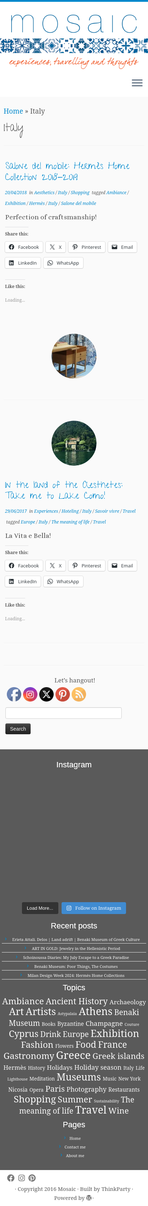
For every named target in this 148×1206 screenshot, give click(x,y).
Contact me (75, 1147)
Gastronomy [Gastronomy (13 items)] (29, 1055)
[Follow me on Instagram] (23, 1178)
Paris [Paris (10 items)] (55, 1088)
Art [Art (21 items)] (16, 1011)
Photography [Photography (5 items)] (87, 1088)
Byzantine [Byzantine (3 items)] (70, 1024)
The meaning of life (71, 522)
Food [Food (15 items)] (86, 1044)
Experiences (46, 511)
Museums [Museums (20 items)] (79, 1076)
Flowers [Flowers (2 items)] (64, 1046)
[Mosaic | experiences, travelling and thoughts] (74, 37)
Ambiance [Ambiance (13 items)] (23, 1001)
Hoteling (71, 511)
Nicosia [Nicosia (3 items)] (18, 1089)
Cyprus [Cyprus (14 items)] (23, 1034)
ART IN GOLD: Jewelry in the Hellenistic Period (76, 948)
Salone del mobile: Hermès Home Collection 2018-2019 (67, 173)
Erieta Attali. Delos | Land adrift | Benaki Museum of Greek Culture (76, 939)
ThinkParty (116, 1188)
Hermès (37, 203)
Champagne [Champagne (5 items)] (104, 1023)
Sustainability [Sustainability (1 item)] (106, 1101)
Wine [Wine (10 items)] (118, 1110)
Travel (129, 511)
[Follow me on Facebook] (12, 1178)
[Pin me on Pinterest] (33, 1178)
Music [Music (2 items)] (109, 1078)
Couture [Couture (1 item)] (132, 1024)
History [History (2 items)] (36, 1068)
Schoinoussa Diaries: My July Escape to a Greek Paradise (76, 957)
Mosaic (67, 1188)
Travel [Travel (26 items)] (91, 1109)
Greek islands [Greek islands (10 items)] (118, 1055)
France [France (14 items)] (112, 1044)
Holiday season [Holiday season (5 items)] (97, 1067)
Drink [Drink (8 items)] (50, 1034)
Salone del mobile (78, 203)
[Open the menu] (137, 83)
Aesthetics (45, 192)
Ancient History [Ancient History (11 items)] (77, 1001)
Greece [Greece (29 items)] (73, 1055)
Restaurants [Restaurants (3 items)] (124, 1089)
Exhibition (16, 203)
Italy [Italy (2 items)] (129, 1068)
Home (13, 111)
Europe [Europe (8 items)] (76, 1034)
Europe (28, 522)
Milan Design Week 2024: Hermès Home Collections (76, 975)
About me (75, 1155)
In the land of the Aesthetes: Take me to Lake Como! (63, 492)
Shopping (81, 192)
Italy (63, 192)
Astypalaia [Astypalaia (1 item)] (67, 1013)
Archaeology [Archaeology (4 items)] (127, 1002)
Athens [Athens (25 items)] (95, 1011)
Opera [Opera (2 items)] (37, 1090)
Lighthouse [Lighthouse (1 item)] (17, 1079)
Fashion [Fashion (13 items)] (37, 1044)
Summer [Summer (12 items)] (75, 1099)
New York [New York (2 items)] (129, 1078)
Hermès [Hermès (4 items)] (14, 1067)
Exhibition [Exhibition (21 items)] (114, 1033)
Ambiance (116, 192)
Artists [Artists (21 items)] (41, 1011)
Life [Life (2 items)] (140, 1068)
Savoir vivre (107, 511)
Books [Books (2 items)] (48, 1024)
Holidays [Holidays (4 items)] (59, 1067)
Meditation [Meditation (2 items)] (42, 1078)
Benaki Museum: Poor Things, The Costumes (76, 966)
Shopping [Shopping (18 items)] (35, 1098)
